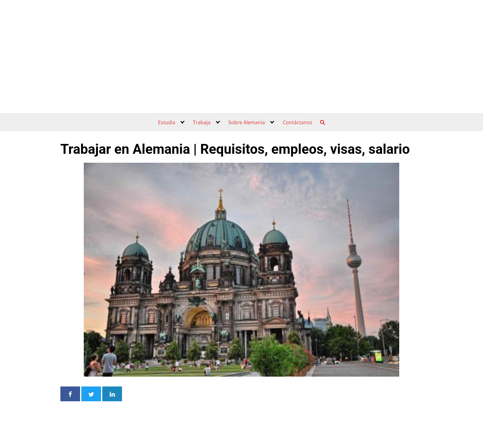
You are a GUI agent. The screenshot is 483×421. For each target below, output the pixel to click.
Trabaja (201, 122)
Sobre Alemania (246, 122)
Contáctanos (297, 122)
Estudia (166, 122)
